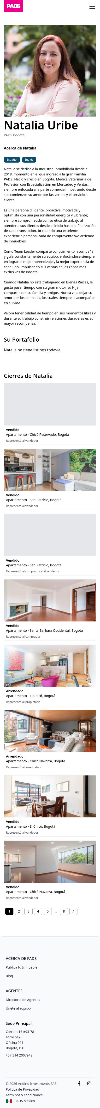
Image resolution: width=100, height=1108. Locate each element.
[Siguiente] (73, 911)
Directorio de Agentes (23, 999)
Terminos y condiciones (24, 1095)
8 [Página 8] (64, 911)
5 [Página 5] (48, 911)
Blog (9, 976)
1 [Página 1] (9, 911)
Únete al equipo (18, 1008)
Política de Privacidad (22, 1089)
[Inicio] (13, 6)
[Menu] (92, 6)
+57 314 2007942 (19, 1055)
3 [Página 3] (28, 911)
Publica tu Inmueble (21, 967)
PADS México (25, 1100)
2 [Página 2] (19, 911)
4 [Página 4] (38, 911)
